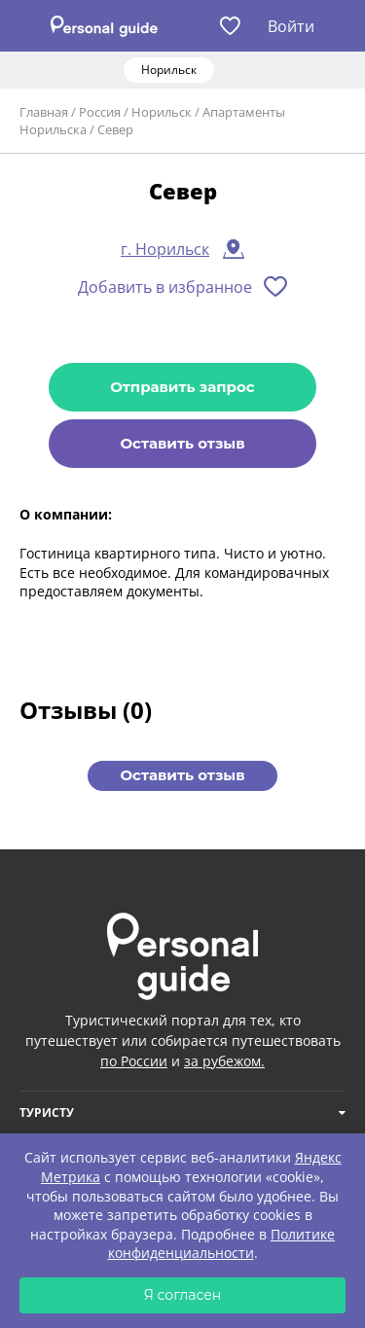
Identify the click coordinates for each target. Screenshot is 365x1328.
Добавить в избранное (165, 287)
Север (115, 129)
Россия (100, 112)
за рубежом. (224, 1061)
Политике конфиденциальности (222, 1244)
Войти (291, 26)
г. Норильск (165, 249)
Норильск (161, 112)
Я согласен (183, 1295)
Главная (43, 112)
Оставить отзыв (182, 443)
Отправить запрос (182, 386)
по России (133, 1061)
